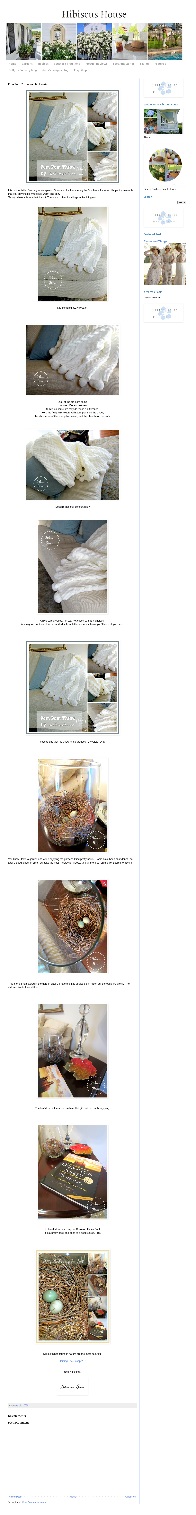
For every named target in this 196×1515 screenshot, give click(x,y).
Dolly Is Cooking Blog (23, 70)
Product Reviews (96, 63)
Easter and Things (155, 241)
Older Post (130, 1496)
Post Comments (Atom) (34, 1502)
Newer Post (15, 1496)
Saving (144, 63)
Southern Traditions (67, 63)
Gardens (27, 63)
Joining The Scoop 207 (73, 1361)
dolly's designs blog (55, 70)
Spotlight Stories (123, 63)
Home (12, 63)
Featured (160, 63)
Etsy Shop (80, 70)
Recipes (43, 63)
